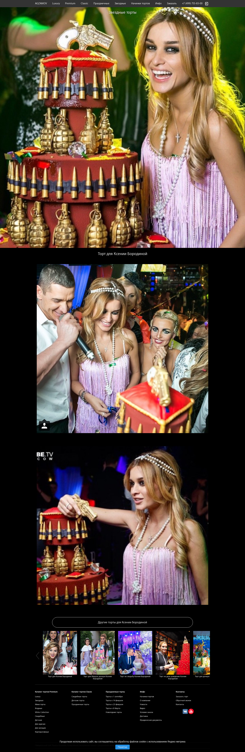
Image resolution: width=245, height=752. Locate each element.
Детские (38, 720)
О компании (145, 700)
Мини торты (40, 704)
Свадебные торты (79, 696)
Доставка (144, 716)
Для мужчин (40, 724)
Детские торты (78, 700)
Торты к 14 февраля (114, 700)
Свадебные (40, 716)
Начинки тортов (140, 3)
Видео (142, 708)
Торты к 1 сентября (114, 696)
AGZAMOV (41, 3)
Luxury (56, 3)
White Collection (42, 712)
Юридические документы (151, 720)
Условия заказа (146, 712)
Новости (143, 704)
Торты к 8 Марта (113, 708)
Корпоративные (42, 732)
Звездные (120, 3)
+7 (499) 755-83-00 (192, 3)
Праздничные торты (80, 704)
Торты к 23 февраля (114, 704)
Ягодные (38, 708)
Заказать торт (182, 696)
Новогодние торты (114, 712)
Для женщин (40, 728)
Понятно (122, 747)
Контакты (180, 704)
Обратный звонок (183, 700)
